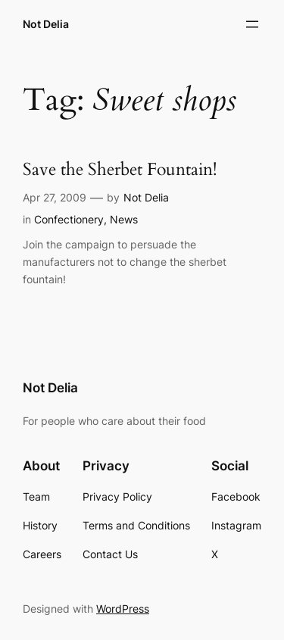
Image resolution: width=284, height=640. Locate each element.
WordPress (122, 608)
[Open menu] (252, 24)
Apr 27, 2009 (54, 197)
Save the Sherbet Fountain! (120, 170)
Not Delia (46, 23)
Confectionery (69, 219)
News (124, 219)
